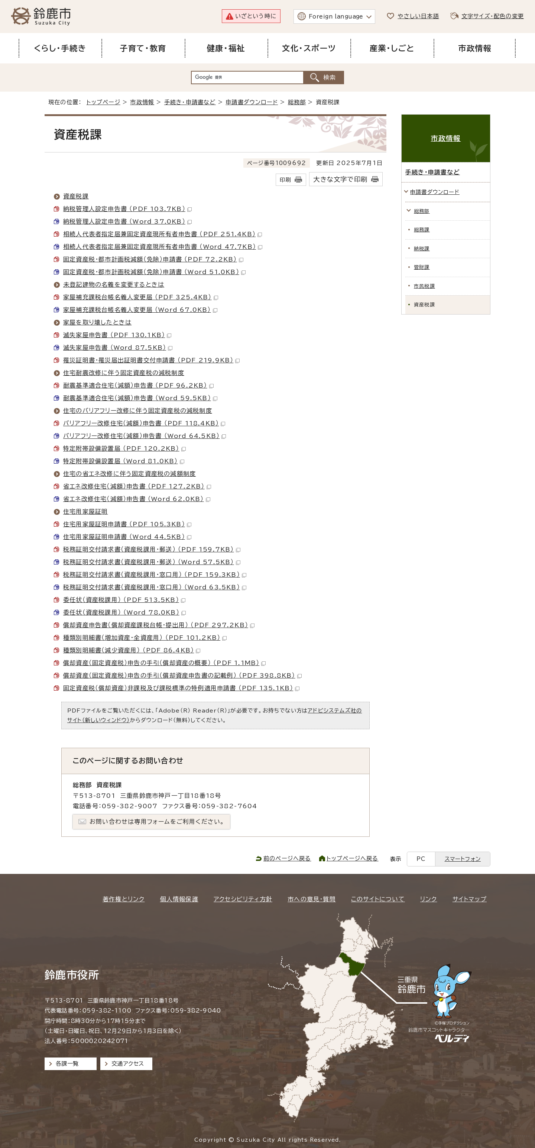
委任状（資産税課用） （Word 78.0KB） (124, 612)
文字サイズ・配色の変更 (492, 16)
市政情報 (142, 102)
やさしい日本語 (418, 16)
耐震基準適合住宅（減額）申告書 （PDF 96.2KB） (138, 385)
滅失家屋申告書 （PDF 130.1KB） (117, 335)
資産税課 (76, 196)
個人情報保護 (179, 899)
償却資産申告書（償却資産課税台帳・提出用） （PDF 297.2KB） (158, 625)
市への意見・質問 (312, 899)
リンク (428, 899)
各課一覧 (67, 1063)
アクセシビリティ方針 (243, 899)
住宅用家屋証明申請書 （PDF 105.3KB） (127, 524)
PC (420, 859)
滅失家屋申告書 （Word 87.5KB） (117, 348)
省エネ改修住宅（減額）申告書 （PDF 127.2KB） (137, 486)
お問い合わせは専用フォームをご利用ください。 (157, 822)
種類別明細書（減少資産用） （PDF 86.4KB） (131, 650)
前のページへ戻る (287, 858)
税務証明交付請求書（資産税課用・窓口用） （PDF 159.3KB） (154, 575)
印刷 (285, 179)
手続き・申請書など (190, 102)
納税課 (422, 248)
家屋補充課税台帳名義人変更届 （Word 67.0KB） (140, 310)
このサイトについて (378, 899)
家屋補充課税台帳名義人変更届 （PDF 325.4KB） (140, 297)
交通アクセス (127, 1063)
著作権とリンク (124, 899)
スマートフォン (463, 859)
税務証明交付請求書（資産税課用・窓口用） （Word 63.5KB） (154, 587)
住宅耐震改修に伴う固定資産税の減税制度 (123, 373)
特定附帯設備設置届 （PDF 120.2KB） (124, 448)
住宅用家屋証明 (85, 511)
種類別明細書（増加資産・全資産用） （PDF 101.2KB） (145, 638)
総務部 (297, 102)
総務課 (422, 229)
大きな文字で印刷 (340, 179)
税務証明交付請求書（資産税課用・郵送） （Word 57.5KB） (151, 562)
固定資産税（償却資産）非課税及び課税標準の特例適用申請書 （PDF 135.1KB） (181, 688)
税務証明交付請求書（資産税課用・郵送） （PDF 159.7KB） (151, 549)
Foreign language (336, 16)
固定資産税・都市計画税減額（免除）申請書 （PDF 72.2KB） (153, 259)
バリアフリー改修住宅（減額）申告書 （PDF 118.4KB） (144, 423)
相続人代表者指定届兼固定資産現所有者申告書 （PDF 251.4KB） (162, 234)
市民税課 (424, 286)
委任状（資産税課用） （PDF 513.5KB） (124, 600)
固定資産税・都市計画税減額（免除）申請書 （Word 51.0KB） (154, 272)
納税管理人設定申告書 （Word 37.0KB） (127, 221)
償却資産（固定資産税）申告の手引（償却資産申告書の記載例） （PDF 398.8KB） (182, 675)
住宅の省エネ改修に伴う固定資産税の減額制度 (129, 474)
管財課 (422, 267)
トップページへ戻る (353, 858)
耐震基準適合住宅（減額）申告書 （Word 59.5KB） (140, 398)
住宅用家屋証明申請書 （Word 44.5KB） (127, 537)
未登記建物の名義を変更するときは (113, 284)
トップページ (103, 102)
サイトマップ (470, 899)
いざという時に (255, 16)
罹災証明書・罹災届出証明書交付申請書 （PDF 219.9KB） (151, 360)
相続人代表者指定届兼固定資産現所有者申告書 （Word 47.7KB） (162, 247)
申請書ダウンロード (252, 102)
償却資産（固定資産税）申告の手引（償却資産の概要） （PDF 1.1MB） (164, 663)
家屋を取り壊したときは (97, 322)
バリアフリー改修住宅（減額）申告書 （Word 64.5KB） (144, 436)
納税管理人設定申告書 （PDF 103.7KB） (127, 209)
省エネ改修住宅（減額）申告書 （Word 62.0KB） (136, 499)
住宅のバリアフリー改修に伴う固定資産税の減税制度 (137, 411)
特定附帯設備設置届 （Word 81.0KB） (123, 461)
